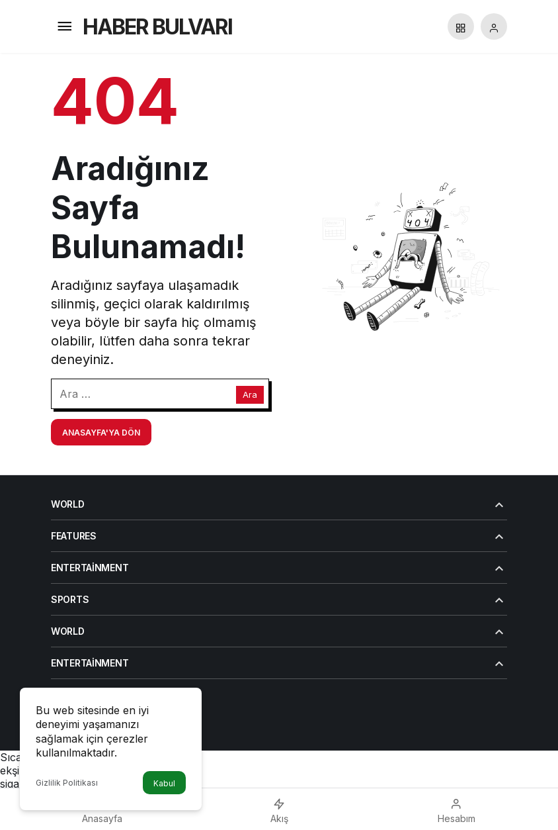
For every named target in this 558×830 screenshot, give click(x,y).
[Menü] (64, 26)
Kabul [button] (164, 783)
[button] (461, 26)
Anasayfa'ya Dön (101, 433)
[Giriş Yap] (494, 26)
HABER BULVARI (157, 27)
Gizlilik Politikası (67, 783)
